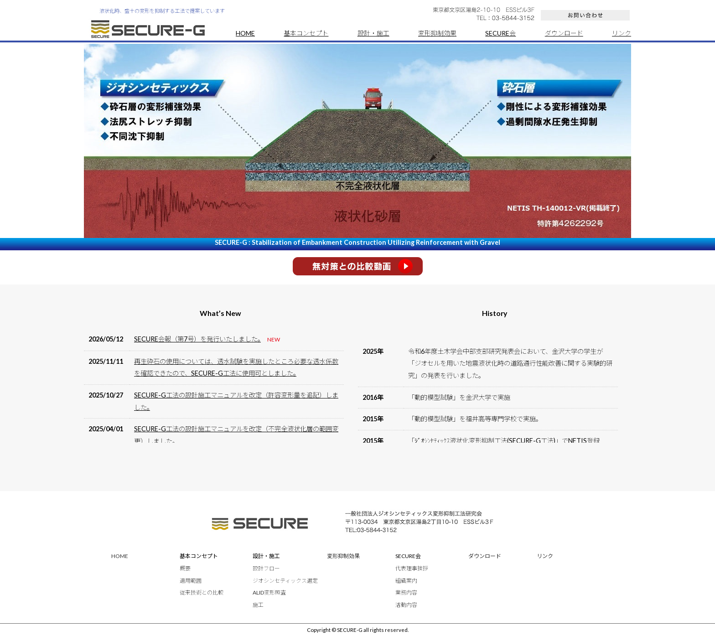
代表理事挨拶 (411, 568)
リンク (621, 33)
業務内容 (406, 592)
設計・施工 (373, 33)
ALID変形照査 (269, 592)
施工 (258, 604)
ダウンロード (564, 33)
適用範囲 (191, 580)
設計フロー (266, 568)
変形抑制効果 (437, 33)
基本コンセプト (306, 33)
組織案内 (406, 580)
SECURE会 (500, 33)
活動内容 (406, 604)
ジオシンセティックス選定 (285, 580)
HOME (245, 33)
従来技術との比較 (201, 592)
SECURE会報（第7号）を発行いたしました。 (197, 339)
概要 (185, 568)
